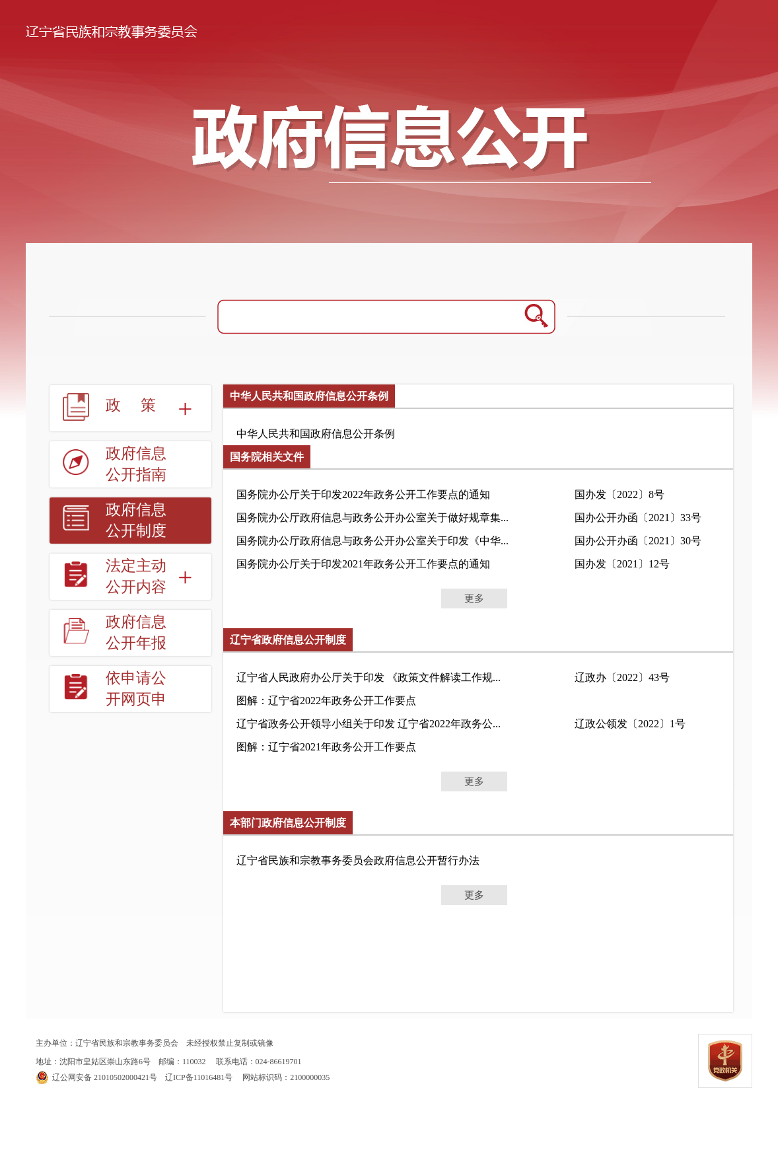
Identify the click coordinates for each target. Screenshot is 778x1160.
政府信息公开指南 (136, 464)
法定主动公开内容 (136, 576)
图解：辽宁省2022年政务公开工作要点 (326, 700)
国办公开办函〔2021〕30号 (638, 540)
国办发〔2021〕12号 (622, 563)
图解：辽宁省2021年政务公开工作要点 (326, 746)
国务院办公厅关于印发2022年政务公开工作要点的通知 (363, 494)
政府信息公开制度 (136, 520)
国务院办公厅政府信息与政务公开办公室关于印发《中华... (372, 540)
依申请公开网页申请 (136, 699)
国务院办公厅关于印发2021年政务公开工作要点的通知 (363, 563)
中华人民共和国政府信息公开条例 (315, 433)
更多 (474, 598)
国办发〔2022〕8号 (619, 494)
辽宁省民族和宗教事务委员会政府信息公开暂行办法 (357, 860)
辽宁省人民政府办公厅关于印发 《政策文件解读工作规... (368, 677)
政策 (141, 405)
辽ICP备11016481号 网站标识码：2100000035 (183, 1077)
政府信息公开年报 (136, 632)
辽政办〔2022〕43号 (622, 677)
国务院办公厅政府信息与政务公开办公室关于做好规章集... (372, 517)
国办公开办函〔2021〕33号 (638, 517)
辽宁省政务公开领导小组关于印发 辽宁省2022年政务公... (368, 723)
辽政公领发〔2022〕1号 (630, 723)
